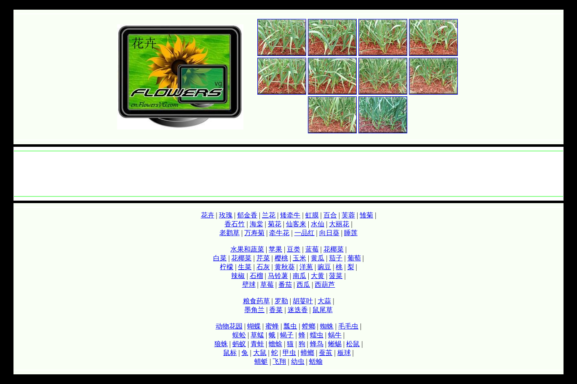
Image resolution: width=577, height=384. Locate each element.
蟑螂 (307, 352)
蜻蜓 (261, 361)
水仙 (317, 224)
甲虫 (289, 352)
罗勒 (281, 301)
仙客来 (296, 224)
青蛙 (257, 343)
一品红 (304, 232)
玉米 (299, 258)
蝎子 (287, 335)
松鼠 (353, 343)
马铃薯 (278, 275)
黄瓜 (317, 258)
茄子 (335, 258)
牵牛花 (279, 232)
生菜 (244, 266)
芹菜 (263, 258)
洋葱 (306, 266)
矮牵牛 (290, 215)
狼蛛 (221, 343)
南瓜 (299, 275)
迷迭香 (298, 309)
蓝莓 (312, 249)
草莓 (267, 284)
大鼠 (260, 352)
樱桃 (281, 258)
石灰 (263, 266)
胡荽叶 (303, 301)
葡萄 (354, 258)
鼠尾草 (323, 309)
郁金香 (247, 215)
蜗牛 (335, 335)
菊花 (274, 224)
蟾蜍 (275, 343)
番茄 (285, 284)
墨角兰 (254, 309)
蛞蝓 (316, 361)
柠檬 (226, 266)
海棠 (256, 224)
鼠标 (230, 352)
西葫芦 (325, 284)
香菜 (276, 309)
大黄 (317, 275)
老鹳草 (229, 232)
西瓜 (303, 284)
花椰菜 (333, 249)
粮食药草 (256, 301)
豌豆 (324, 266)
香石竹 (234, 224)
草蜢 (257, 335)
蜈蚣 (239, 335)
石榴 (256, 275)
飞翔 (279, 361)
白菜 (220, 258)
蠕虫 (316, 335)
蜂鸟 (316, 343)
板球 (344, 352)
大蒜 (324, 301)
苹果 (275, 249)
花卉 (207, 215)
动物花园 (229, 326)
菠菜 (335, 275)
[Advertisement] (288, 174)
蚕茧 (325, 352)
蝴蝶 (254, 326)
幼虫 (298, 361)
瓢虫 (290, 326)
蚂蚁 (239, 343)
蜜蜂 (272, 326)
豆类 (293, 249)
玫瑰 (225, 215)
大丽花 (339, 224)
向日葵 (329, 232)
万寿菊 (254, 232)
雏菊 (366, 215)
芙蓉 (348, 215)
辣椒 (238, 275)
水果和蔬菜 (247, 249)
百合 (330, 215)
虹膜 (312, 215)
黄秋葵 (285, 266)
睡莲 (351, 232)
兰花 (268, 215)
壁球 (249, 284)
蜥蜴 (335, 343)
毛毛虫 (348, 326)
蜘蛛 (327, 326)
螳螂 (308, 326)
